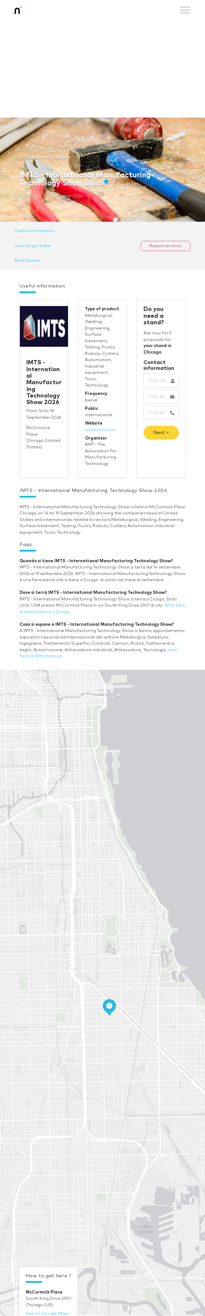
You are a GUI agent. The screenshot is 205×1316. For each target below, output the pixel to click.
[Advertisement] (102, 68)
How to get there (33, 246)
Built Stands (27, 261)
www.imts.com (100, 430)
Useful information (34, 231)
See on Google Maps (47, 1313)
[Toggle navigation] (185, 10)
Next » (161, 432)
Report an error (165, 246)
